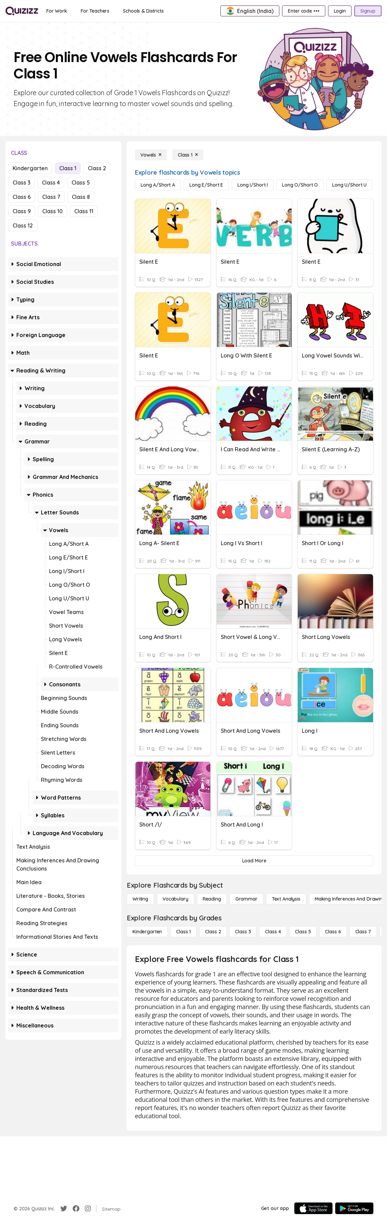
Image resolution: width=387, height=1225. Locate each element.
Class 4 (51, 182)
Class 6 (22, 196)
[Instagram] (88, 1208)
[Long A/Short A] (158, 184)
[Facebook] (76, 1208)
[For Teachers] (95, 10)
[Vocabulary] (175, 898)
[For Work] (57, 10)
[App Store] (313, 1208)
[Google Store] (354, 1208)
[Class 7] (363, 931)
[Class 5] (302, 931)
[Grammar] (246, 898)
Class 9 (22, 211)
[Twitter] (63, 1208)
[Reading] (212, 898)
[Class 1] (187, 154)
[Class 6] (332, 931)
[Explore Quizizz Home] (21, 10)
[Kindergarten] (147, 931)
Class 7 (51, 196)
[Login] (340, 10)
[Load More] (254, 860)
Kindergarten (30, 168)
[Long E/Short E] (206, 184)
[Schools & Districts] (143, 10)
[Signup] (368, 10)
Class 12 (23, 225)
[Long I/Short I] (253, 184)
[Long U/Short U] (349, 184)
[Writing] (140, 898)
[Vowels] (151, 154)
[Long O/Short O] (300, 184)
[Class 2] (213, 931)
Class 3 (21, 182)
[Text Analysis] (286, 898)
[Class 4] (273, 931)
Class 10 (52, 211)
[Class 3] (243, 931)
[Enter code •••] (303, 10)
